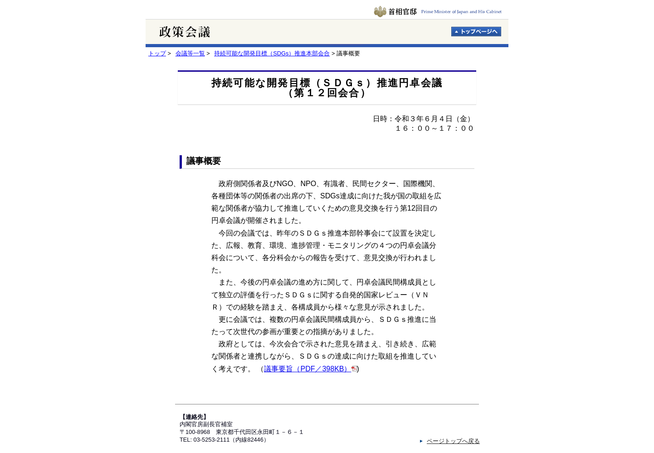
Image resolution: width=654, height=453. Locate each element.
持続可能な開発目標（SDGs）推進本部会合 (272, 53)
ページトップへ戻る (453, 441)
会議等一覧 (190, 53)
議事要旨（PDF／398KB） (307, 369)
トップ (157, 53)
